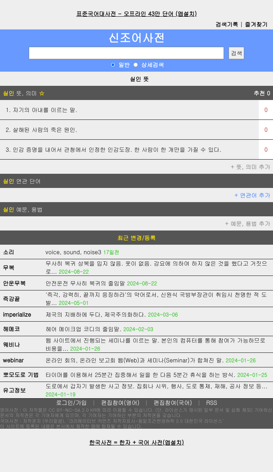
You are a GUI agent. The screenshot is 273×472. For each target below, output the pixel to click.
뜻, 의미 (23, 93)
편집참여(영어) (120, 403)
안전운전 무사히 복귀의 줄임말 (85, 283)
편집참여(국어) (173, 403)
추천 (261, 93)
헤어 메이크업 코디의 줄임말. (83, 329)
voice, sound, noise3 (73, 252)
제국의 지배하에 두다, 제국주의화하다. (96, 314)
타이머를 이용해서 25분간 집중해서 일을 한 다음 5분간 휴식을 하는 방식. (140, 375)
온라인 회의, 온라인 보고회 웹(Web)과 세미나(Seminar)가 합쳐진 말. (135, 360)
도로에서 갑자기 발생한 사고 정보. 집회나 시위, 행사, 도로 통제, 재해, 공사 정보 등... (156, 386)
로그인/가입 (71, 403)
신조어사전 (136, 37)
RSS (211, 403)
